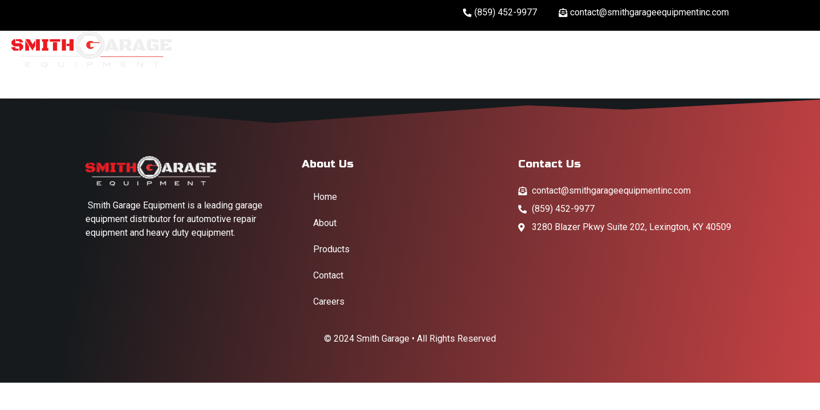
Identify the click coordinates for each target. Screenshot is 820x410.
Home (509, 49)
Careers (627, 49)
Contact (779, 49)
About (566, 49)
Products (700, 49)
